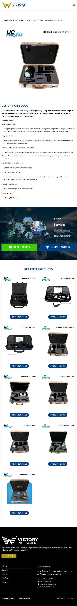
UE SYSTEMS (42, 20)
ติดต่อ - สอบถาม (21, 247)
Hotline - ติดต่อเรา (60, 247)
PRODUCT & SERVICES (9, 20)
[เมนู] (74, 4)
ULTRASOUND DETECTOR (27, 20)
